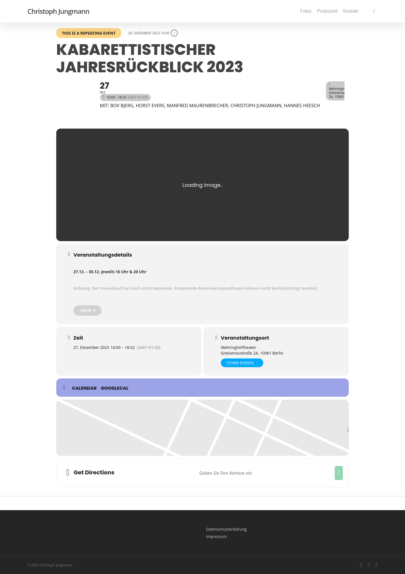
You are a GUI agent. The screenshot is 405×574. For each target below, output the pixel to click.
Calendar (84, 388)
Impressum (216, 536)
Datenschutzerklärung (226, 529)
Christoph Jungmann (58, 11)
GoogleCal (115, 388)
